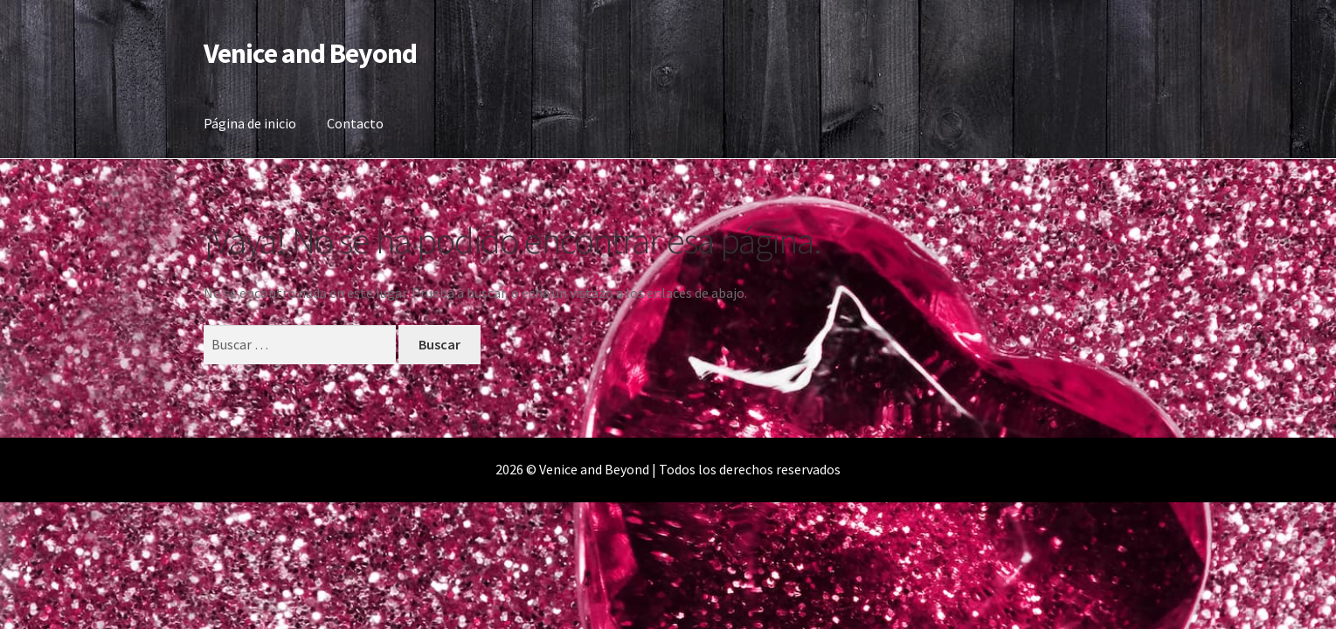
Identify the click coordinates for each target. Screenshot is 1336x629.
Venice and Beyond (310, 53)
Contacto (355, 123)
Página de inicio (250, 123)
